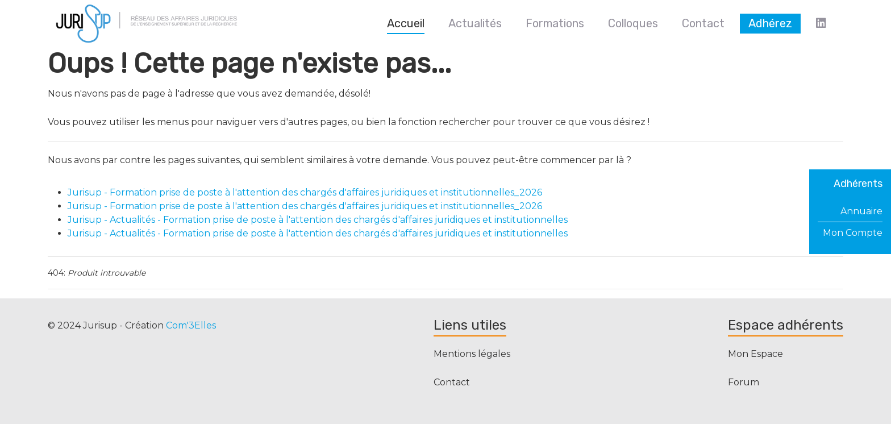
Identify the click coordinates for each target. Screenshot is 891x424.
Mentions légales (472, 353)
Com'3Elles (191, 325)
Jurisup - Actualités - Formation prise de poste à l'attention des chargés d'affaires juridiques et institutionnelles (318, 219)
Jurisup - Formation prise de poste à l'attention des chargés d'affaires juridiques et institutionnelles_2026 (305, 192)
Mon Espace (755, 353)
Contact (452, 382)
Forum (743, 382)
